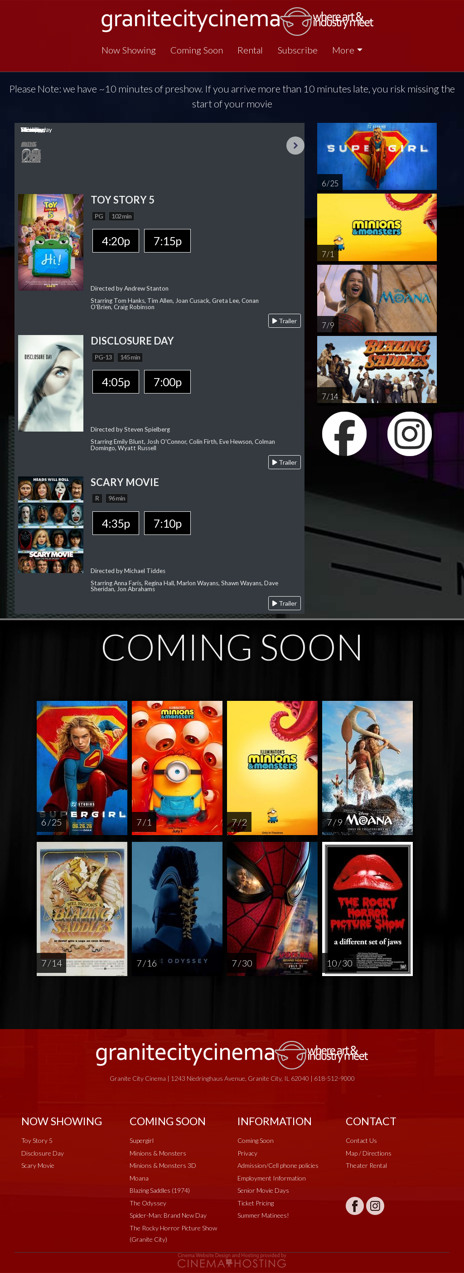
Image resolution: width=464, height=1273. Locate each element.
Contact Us (361, 1140)
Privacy (247, 1153)
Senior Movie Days (263, 1190)
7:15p (167, 241)
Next (295, 145)
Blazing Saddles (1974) (160, 1190)
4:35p (116, 523)
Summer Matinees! (263, 1215)
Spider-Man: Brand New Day (168, 1215)
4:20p (116, 241)
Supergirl (142, 1140)
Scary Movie (37, 1165)
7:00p (167, 382)
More (343, 49)
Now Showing (129, 49)
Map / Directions (369, 1153)
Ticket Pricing (255, 1203)
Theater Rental (366, 1165)
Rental (250, 49)
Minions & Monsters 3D (163, 1165)
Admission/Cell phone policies (278, 1165)
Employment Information (271, 1178)
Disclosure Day (42, 1153)
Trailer (284, 321)
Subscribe (297, 49)
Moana (139, 1178)
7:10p (167, 523)
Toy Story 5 (37, 1140)
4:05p (116, 382)
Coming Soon (196, 49)
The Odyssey (148, 1203)
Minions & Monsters (158, 1153)
